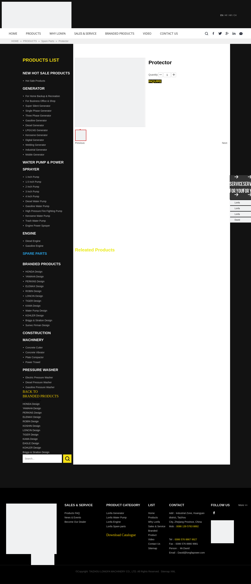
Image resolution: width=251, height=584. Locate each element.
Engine (29, 233)
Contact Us (154, 543)
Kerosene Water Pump (37, 216)
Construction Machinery (37, 336)
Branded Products (42, 264)
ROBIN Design (33, 291)
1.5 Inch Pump (33, 181)
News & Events (72, 517)
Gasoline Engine (34, 245)
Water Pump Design (36, 310)
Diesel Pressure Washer (38, 382)
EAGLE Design (31, 443)
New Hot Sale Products (46, 73)
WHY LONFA (58, 34)
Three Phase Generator (38, 115)
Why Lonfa (154, 521)
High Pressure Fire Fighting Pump (43, 211)
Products (153, 517)
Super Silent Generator (37, 105)
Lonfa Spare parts (116, 526)
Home (151, 513)
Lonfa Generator (115, 513)
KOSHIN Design (31, 426)
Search (67, 458)
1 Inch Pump (32, 177)
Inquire (155, 81)
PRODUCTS (33, 34)
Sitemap (152, 548)
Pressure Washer (40, 370)
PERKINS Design (34, 281)
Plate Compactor (34, 357)
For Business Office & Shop (40, 101)
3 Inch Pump (32, 191)
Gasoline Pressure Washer (40, 387)
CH (235, 15)
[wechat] (222, 531)
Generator (34, 88)
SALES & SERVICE (85, 34)
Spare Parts (35, 253)
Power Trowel (32, 362)
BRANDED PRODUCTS (119, 34)
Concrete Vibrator (34, 352)
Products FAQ (72, 513)
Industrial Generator (36, 149)
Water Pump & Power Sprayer (43, 165)
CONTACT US (169, 34)
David (237, 220)
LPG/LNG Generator (36, 130)
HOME (13, 34)
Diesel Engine (32, 241)
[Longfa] (31, 529)
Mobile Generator (34, 154)
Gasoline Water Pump (37, 206)
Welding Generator (35, 144)
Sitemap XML (168, 571)
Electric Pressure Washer (39, 377)
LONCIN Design (34, 296)
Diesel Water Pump (35, 201)
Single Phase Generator (38, 110)
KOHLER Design (34, 315)
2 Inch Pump (32, 186)
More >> (243, 505)
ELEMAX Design (34, 286)
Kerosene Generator (36, 135)
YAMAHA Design (34, 276)
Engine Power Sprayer (37, 225)
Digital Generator (34, 140)
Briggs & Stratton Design (38, 320)
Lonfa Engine (113, 521)
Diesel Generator (34, 125)
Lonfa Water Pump (116, 517)
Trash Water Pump (35, 220)
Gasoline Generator (36, 120)
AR (230, 15)
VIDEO (147, 34)
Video (151, 539)
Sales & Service (156, 526)
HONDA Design (33, 271)
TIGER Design (33, 300)
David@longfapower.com (191, 552)
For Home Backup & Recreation (42, 96)
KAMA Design (32, 305)
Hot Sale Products (35, 80)
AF (226, 15)
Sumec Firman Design (37, 325)
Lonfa (237, 202)
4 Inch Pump (32, 196)
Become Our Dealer (75, 521)
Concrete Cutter (34, 347)
